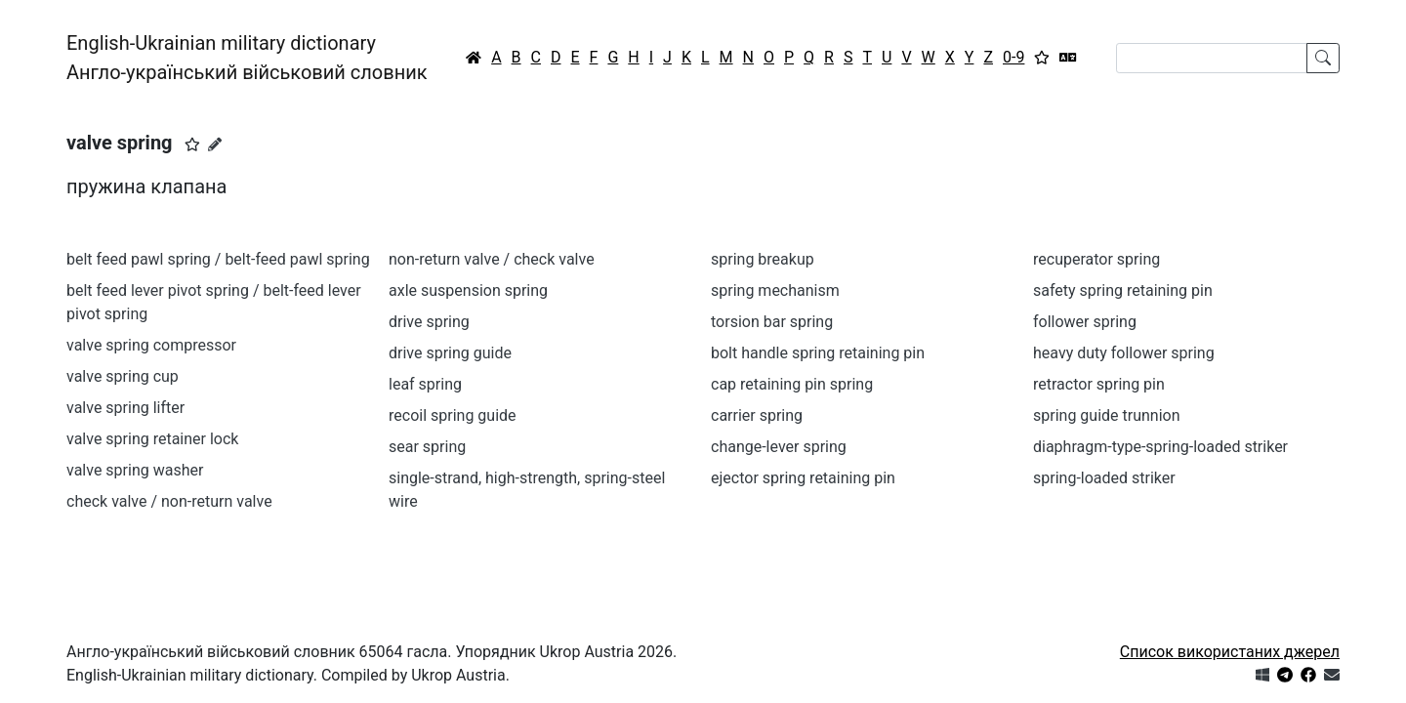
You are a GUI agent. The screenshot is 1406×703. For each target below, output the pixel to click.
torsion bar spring (772, 321)
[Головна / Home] (473, 57)
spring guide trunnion (1106, 415)
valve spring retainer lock (152, 439)
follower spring (1085, 321)
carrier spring (757, 415)
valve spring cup (122, 376)
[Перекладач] (1068, 57)
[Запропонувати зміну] (215, 144)
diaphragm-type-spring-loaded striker (1160, 446)
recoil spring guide (453, 415)
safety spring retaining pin (1123, 290)
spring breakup (762, 259)
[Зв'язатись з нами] (1332, 675)
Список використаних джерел (1230, 651)
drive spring (429, 321)
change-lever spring (779, 446)
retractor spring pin (1099, 384)
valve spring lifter (125, 407)
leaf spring (425, 384)
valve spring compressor (151, 345)
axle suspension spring (468, 290)
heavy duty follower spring (1124, 353)
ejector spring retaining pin (803, 478)
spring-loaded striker (1104, 478)
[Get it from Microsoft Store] (1262, 675)
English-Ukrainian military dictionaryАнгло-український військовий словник (247, 57)
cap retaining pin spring (792, 384)
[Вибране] (1041, 57)
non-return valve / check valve (492, 259)
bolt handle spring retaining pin (818, 353)
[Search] (1211, 58)
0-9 (1013, 57)
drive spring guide (450, 353)
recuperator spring (1096, 259)
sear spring (427, 446)
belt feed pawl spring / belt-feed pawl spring (218, 259)
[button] (192, 144)
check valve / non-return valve (169, 501)
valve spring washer (134, 470)
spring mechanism (775, 290)
